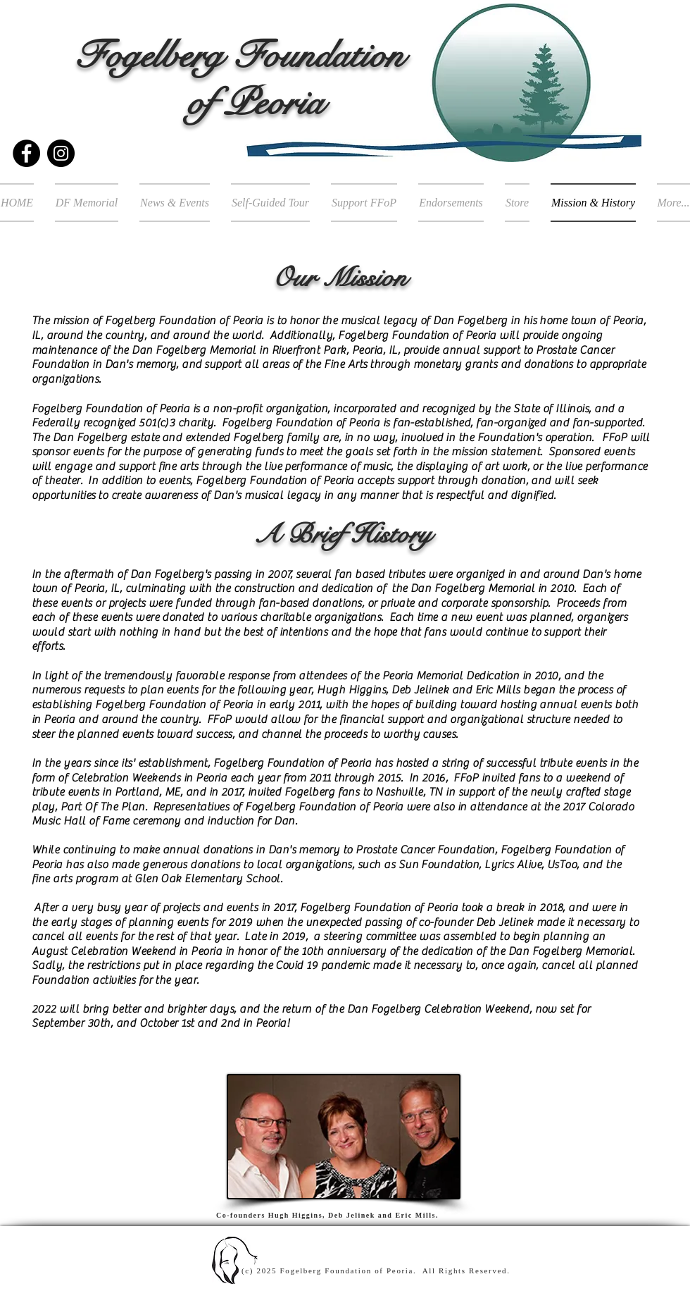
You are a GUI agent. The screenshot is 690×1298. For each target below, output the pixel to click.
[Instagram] (61, 153)
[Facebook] (26, 153)
